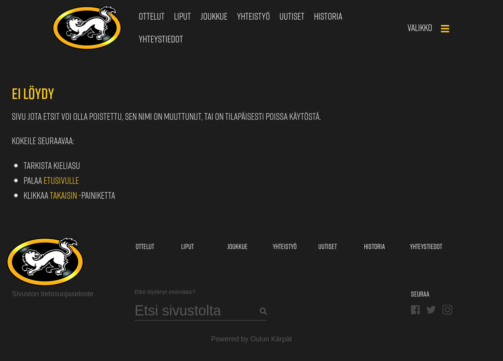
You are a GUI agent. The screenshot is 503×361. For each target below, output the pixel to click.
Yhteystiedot (161, 39)
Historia (328, 16)
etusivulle (61, 180)
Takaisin (63, 195)
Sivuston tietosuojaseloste (53, 294)
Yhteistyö (253, 16)
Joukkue (214, 16)
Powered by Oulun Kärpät (251, 339)
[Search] (201, 311)
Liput (182, 16)
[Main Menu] (445, 29)
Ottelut (152, 16)
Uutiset (292, 16)
